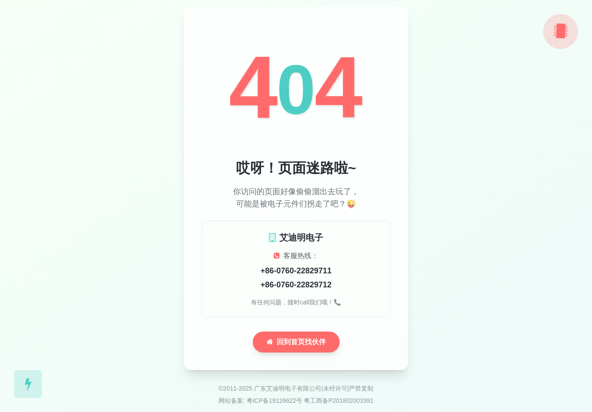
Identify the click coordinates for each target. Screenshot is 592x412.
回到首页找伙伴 (296, 342)
